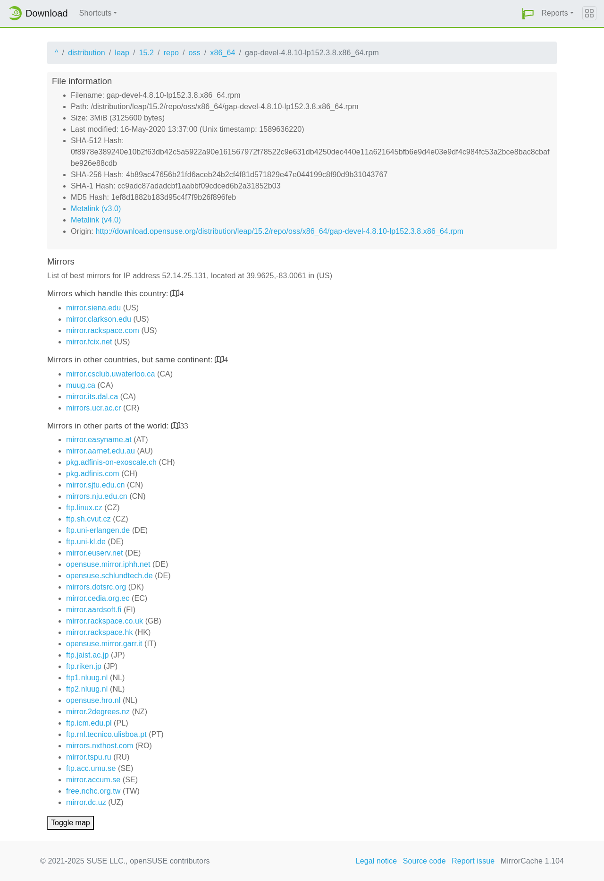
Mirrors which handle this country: (108, 293)
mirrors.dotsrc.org (96, 587)
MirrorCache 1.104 (532, 861)
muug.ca (80, 385)
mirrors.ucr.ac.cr (93, 408)
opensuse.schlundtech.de (109, 576)
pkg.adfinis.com (92, 474)
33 (184, 425)
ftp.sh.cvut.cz (88, 519)
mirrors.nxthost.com (99, 746)
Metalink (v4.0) (96, 220)
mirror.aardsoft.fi (93, 610)
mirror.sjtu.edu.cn (95, 485)
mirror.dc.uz (86, 802)
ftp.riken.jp (83, 666)
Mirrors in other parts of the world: (109, 425)
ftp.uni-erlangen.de (98, 530)
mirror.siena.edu (93, 308)
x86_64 (222, 53)
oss (195, 53)
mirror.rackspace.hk (99, 632)
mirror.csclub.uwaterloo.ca (110, 374)
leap (122, 53)
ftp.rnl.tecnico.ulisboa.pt (106, 734)
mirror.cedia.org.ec (97, 598)
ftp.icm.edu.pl (89, 723)
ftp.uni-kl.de (86, 542)
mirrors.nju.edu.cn (96, 496)
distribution (86, 53)
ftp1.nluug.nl (87, 678)
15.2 (146, 53)
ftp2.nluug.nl (87, 689)
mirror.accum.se (93, 780)
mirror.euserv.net (94, 553)
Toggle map (70, 823)
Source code (424, 861)
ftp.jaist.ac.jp (87, 655)
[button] (528, 13)
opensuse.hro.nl (93, 700)
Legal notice (376, 861)
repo (171, 53)
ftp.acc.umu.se (91, 768)
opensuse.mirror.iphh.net (108, 564)
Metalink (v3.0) (96, 209)
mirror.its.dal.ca (92, 397)
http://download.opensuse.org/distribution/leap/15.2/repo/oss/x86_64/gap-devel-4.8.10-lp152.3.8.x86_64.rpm (279, 231)
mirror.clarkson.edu (98, 319)
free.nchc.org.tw (93, 791)
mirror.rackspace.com (102, 330)
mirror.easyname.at (99, 440)
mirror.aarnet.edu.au (100, 451)
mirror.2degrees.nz (98, 712)
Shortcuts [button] (95, 13)
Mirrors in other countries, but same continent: (131, 359)
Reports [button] (554, 13)
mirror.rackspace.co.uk (104, 621)
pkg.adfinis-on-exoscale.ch (111, 462)
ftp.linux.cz (84, 508)
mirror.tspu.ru (88, 757)
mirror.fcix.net (89, 342)
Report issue (473, 861)
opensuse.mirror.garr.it (104, 644)
